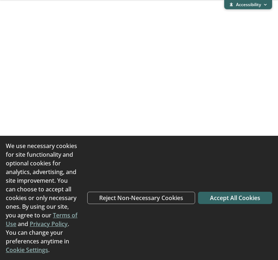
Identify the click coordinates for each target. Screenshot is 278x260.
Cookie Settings (27, 250)
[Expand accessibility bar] (248, 4)
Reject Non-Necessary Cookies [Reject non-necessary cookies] (141, 198)
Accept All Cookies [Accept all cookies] (235, 198)
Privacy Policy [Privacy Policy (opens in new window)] (49, 224)
